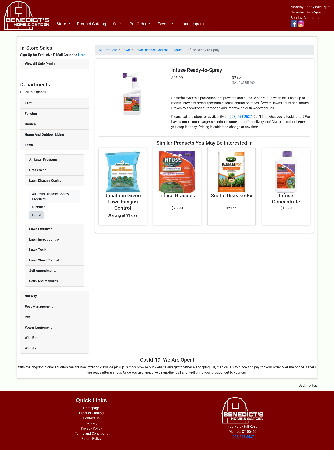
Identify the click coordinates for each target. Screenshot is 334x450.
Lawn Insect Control (44, 239)
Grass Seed (38, 170)
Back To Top (308, 385)
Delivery (91, 423)
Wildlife (30, 348)
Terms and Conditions (91, 433)
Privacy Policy (91, 428)
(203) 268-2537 (240, 117)
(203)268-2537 (242, 437)
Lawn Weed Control (44, 260)
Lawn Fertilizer (40, 229)
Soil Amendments (42, 271)
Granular (38, 207)
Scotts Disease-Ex (231, 196)
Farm (29, 103)
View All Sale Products (42, 64)
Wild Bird (32, 338)
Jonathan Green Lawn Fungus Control (123, 202)
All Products (108, 50)
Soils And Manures (43, 281)
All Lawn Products (43, 160)
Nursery (31, 296)
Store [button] (61, 23)
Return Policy (91, 439)
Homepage (91, 408)
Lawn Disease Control (45, 181)
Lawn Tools (37, 250)
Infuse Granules (177, 196)
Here (81, 55)
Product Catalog (91, 23)
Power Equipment (38, 327)
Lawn (29, 145)
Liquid (36, 215)
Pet (27, 317)
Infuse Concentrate (286, 199)
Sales (118, 23)
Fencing (31, 114)
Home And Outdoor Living (44, 135)
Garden (30, 124)
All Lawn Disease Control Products (51, 196)
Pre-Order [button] (139, 23)
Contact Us (91, 418)
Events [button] (164, 23)
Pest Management (39, 306)
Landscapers (192, 23)
